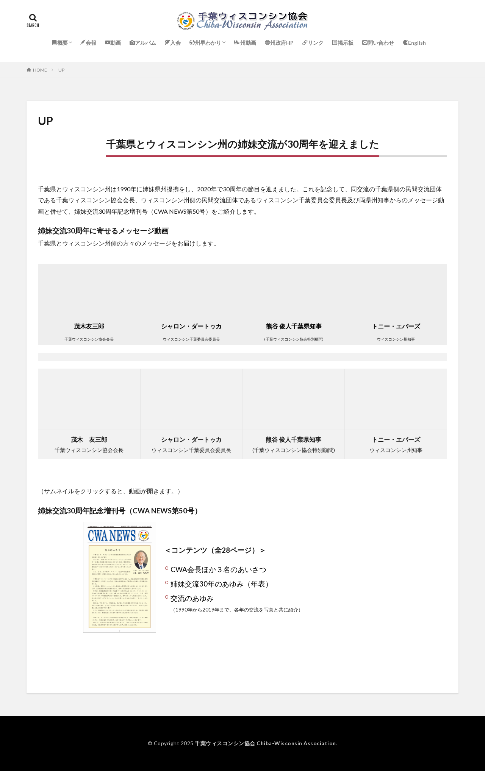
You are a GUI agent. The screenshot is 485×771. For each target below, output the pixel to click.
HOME (40, 70)
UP (61, 70)
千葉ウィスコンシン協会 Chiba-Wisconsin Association (265, 743)
